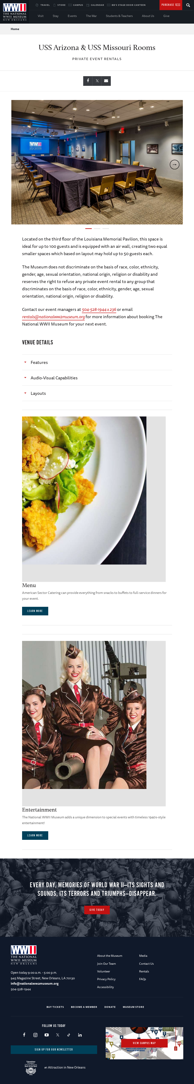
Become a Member (84, 1007)
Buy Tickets (55, 1007)
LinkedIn (80, 1035)
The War (91, 16)
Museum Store (133, 1007)
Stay (56, 16)
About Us (148, 16)
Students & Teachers (119, 16)
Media (143, 955)
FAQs (142, 979)
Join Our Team (106, 963)
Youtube (46, 1035)
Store (61, 5)
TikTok (69, 1035)
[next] (174, 164)
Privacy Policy (106, 979)
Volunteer (103, 971)
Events (72, 16)
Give (166, 16)
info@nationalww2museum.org (35, 983)
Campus (78, 5)
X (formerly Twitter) (57, 1035)
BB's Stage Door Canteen (129, 5)
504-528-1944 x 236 (99, 309)
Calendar (97, 5)
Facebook (24, 1035)
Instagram (35, 1035)
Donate (110, 1007)
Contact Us (146, 963)
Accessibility (105, 987)
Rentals (144, 971)
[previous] (19, 164)
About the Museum (109, 955)
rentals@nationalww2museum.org (53, 316)
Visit (41, 16)
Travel (45, 5)
